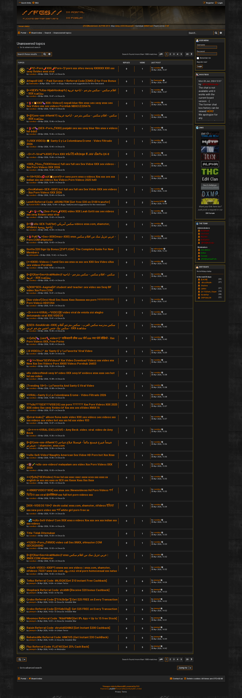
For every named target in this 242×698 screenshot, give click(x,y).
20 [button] (187, 54)
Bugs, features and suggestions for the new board (81, 84)
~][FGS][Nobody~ (210, 84)
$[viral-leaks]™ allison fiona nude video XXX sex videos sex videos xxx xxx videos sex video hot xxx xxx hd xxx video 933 (71, 419)
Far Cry (60, 593)
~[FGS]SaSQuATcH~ (209, 259)
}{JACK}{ (204, 280)
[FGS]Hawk (205, 231)
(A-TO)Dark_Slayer (209, 292)
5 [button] (181, 54)
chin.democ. (206, 250)
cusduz (32, 74)
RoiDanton (205, 240)
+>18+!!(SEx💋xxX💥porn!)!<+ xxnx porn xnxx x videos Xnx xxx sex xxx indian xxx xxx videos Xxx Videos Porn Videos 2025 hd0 (71, 178)
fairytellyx (205, 295)
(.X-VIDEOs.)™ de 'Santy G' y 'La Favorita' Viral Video (59, 351)
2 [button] (170, 54)
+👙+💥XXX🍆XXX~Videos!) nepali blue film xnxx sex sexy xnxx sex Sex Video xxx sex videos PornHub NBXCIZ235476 (70, 104)
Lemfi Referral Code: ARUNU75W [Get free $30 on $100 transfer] (68, 202)
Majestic (204, 237)
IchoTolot (205, 234)
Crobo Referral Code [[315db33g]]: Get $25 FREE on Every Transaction (72, 609)
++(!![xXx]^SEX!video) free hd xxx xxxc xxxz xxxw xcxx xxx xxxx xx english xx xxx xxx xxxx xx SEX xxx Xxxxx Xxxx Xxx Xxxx (67, 479)
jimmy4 (32, 583)
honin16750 (34, 205)
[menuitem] (35, 3)
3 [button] (173, 54)
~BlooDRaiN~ (206, 283)
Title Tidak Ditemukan (41, 533)
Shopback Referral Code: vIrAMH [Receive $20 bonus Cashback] (68, 590)
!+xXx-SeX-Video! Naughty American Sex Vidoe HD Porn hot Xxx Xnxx (70, 455)
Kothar (203, 253)
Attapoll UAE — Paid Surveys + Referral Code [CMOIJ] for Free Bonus (71, 81)
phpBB (112, 689)
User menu (202, 40)
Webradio (61, 649)
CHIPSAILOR (206, 298)
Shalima (204, 286)
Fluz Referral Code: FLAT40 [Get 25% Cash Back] (58, 646)
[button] (161, 54)
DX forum (210, 213)
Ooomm (204, 256)
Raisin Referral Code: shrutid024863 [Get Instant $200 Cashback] (68, 627)
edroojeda (33, 255)
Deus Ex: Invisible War (66, 602)
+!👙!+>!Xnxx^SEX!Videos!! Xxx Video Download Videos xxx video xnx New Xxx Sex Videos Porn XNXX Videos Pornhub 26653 (70, 362)
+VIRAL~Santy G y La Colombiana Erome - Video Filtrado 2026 (66, 395)
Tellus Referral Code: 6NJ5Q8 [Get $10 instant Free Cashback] (67, 580)
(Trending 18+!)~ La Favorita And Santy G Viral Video (60, 385)
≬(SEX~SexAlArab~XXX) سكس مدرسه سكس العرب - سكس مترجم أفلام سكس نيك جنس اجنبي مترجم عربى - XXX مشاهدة (71, 326)
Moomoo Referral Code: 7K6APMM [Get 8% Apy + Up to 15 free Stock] (72, 618)
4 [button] (177, 54)
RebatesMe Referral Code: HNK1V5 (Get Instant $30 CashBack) (67, 637)
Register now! (202, 62)
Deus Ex (61, 74)
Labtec (203, 289)
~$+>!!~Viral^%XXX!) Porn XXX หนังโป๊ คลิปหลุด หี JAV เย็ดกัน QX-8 (68, 154)
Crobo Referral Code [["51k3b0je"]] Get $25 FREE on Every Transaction (72, 599)
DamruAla (33, 84)
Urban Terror (62, 583)
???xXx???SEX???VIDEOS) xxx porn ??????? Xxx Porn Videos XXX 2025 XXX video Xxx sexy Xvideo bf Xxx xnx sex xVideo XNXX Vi (72, 406)
